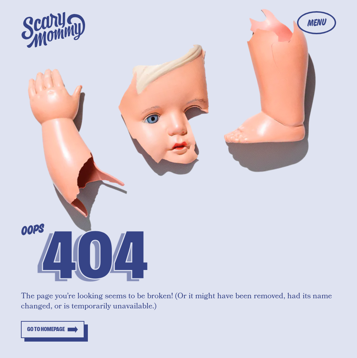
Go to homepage (46, 329)
